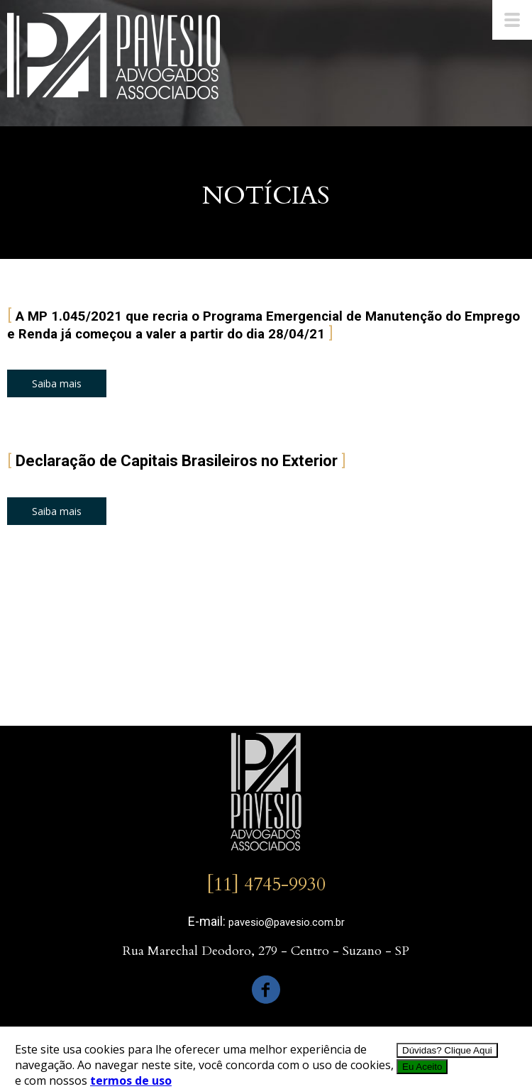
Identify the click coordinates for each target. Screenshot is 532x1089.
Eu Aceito (422, 1066)
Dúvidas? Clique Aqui (447, 1050)
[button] (56, 383)
